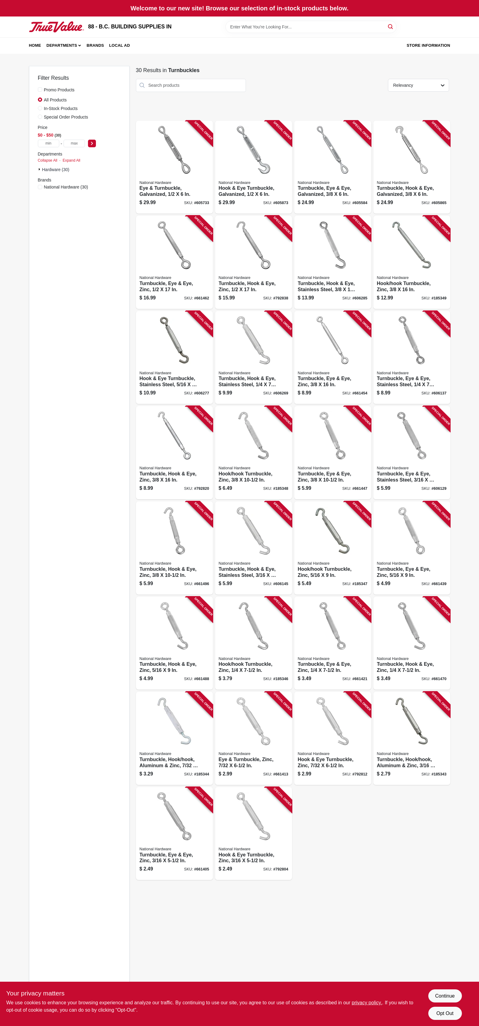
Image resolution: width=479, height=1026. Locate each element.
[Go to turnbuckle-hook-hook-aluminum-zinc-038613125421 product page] (174, 738)
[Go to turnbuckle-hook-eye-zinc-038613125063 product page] (174, 452)
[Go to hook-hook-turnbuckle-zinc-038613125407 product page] (332, 548)
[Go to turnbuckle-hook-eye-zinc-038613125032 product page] (174, 548)
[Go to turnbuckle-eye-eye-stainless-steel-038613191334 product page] (411, 357)
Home (35, 45)
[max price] (74, 143)
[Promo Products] (40, 89)
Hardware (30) (55, 169)
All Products (55, 99)
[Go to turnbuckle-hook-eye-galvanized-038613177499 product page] (411, 167)
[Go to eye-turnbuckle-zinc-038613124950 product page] (253, 738)
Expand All (71, 160)
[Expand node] (40, 169)
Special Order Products (66, 117)
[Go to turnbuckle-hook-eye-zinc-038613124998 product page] (411, 643)
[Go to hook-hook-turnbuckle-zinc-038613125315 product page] (411, 262)
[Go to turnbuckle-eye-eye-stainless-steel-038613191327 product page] (411, 452)
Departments (61, 45)
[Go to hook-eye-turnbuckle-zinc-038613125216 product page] (332, 738)
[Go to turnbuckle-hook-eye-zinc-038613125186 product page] (174, 643)
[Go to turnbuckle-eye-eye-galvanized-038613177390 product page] (332, 167)
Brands (95, 45)
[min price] (48, 143)
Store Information (428, 45)
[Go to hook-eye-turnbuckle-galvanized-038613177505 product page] (253, 167)
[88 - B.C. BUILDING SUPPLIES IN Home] (56, 26)
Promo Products (59, 89)
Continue (445, 996)
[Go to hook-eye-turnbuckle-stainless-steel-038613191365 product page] (174, 357)
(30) (66, 187)
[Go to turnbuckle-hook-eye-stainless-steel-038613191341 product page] (253, 548)
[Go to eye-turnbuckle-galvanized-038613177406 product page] (174, 167)
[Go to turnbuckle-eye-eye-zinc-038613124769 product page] (332, 643)
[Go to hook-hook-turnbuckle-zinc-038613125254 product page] (253, 643)
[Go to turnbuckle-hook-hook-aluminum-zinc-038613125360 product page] (411, 738)
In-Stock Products (61, 108)
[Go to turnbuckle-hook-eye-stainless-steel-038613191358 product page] (253, 357)
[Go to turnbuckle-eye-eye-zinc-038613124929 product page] (411, 548)
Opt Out (444, 1013)
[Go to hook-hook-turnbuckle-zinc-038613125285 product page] (253, 452)
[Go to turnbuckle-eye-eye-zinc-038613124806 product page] (332, 452)
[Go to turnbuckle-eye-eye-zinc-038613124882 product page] (174, 833)
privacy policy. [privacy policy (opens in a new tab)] (367, 1002)
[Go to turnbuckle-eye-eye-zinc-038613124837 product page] (332, 357)
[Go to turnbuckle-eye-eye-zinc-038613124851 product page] (174, 262)
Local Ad (119, 45)
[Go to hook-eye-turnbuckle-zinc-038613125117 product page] (253, 833)
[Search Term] (311, 27)
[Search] (390, 26)
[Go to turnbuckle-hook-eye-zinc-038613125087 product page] (253, 262)
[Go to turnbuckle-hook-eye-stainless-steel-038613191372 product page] (332, 262)
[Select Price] (92, 143)
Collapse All (47, 160)
